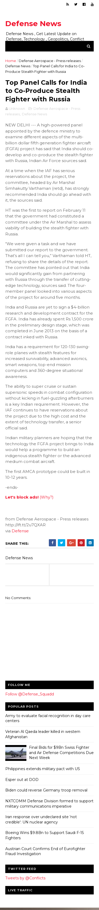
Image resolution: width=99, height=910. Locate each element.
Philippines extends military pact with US (42, 769)
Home (10, 61)
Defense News (33, 23)
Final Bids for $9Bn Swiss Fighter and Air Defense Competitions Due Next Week (61, 753)
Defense (20, 531)
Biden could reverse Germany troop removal (46, 791)
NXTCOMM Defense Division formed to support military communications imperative (49, 804)
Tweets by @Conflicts (25, 878)
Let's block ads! (22, 497)
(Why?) (47, 497)
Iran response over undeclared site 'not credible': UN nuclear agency (41, 820)
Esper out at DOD (22, 780)
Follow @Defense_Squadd (29, 695)
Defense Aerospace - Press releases (50, 61)
